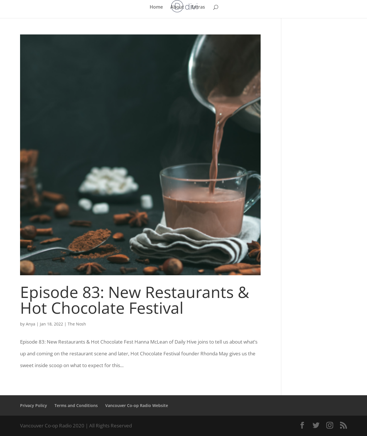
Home (156, 7)
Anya (30, 324)
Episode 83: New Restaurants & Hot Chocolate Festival (134, 299)
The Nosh (77, 324)
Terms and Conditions (76, 405)
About (177, 7)
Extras (198, 7)
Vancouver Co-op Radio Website (136, 405)
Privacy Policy (33, 405)
